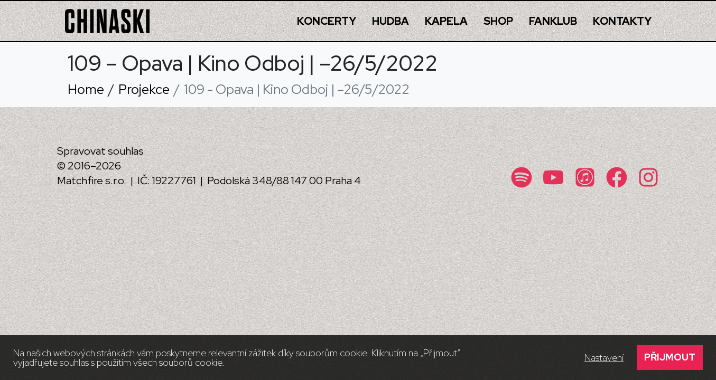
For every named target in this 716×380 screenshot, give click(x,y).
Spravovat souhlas (100, 151)
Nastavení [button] (604, 358)
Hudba (390, 21)
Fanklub (553, 21)
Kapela (446, 21)
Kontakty (622, 21)
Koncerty (326, 21)
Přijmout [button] (669, 357)
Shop (498, 21)
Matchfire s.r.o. (91, 180)
